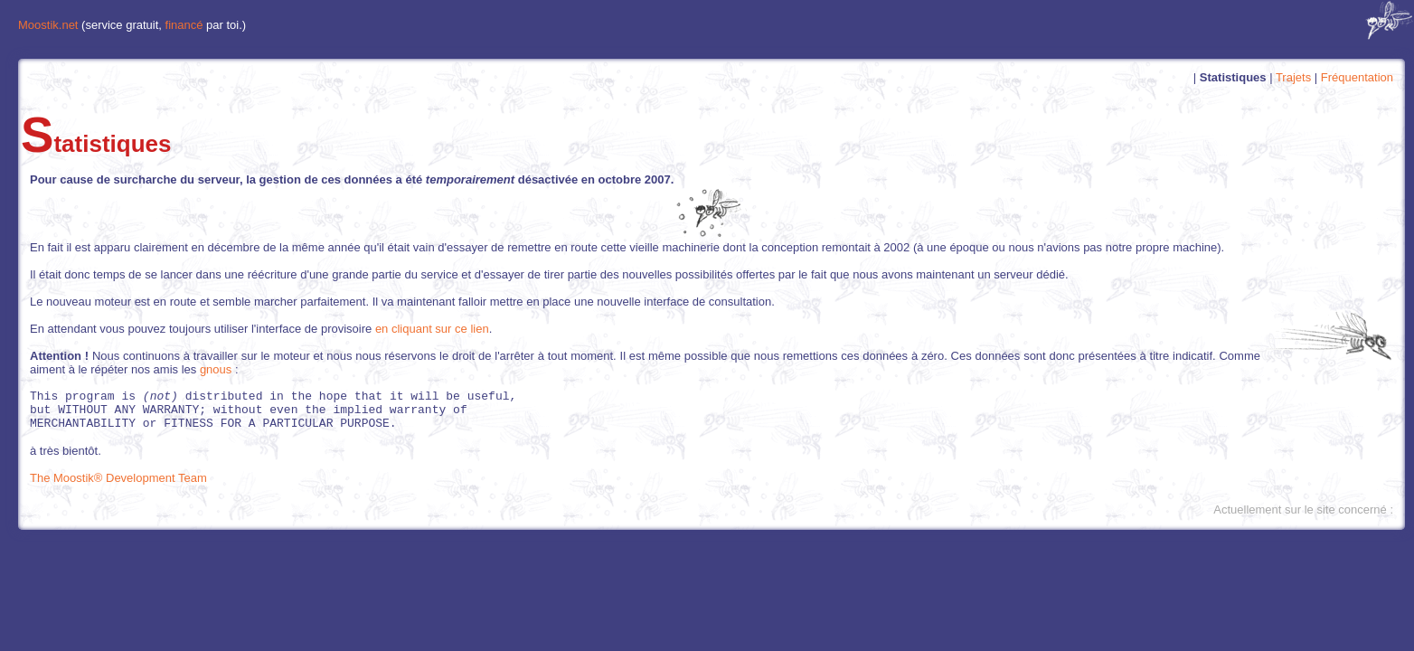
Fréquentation (1357, 77)
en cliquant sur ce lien (432, 328)
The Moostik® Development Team (118, 486)
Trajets (1293, 77)
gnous (215, 369)
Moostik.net (48, 25)
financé (184, 25)
